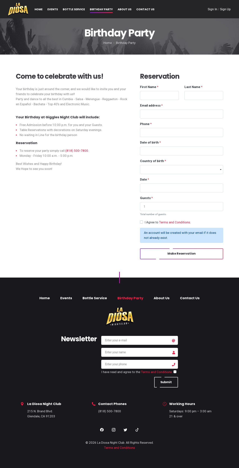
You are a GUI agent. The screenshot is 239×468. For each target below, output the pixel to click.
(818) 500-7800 (76, 151)
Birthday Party (130, 298)
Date (144, 179)
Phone (146, 124)
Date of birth (150, 142)
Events (66, 298)
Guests (146, 198)
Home (44, 298)
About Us (162, 298)
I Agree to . (168, 222)
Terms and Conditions (174, 222)
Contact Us (190, 298)
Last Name (193, 87)
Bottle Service (95, 298)
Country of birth (153, 161)
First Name (149, 87)
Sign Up (225, 9)
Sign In (213, 9)
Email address (151, 105)
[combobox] (181, 169)
